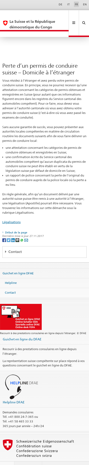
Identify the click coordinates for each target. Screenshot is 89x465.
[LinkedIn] (13, 228)
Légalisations (11, 211)
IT (68, 4)
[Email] (26, 228)
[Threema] (18, 228)
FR (76, 4)
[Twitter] (9, 228)
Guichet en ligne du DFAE (22, 328)
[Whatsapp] (22, 228)
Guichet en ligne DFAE (18, 262)
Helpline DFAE (14, 391)
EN (85, 4)
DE (60, 4)
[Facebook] (4, 228)
